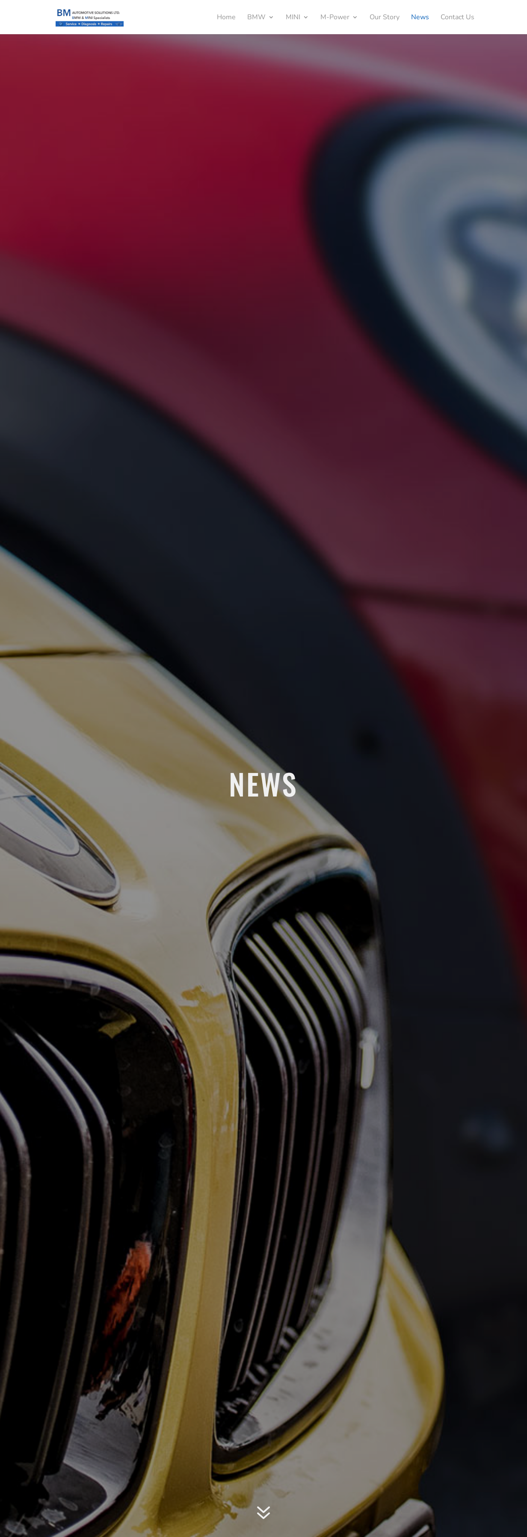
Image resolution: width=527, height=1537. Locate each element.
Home (226, 18)
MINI (293, 18)
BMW (256, 18)
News (420, 18)
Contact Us (457, 18)
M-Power (334, 18)
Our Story (385, 18)
